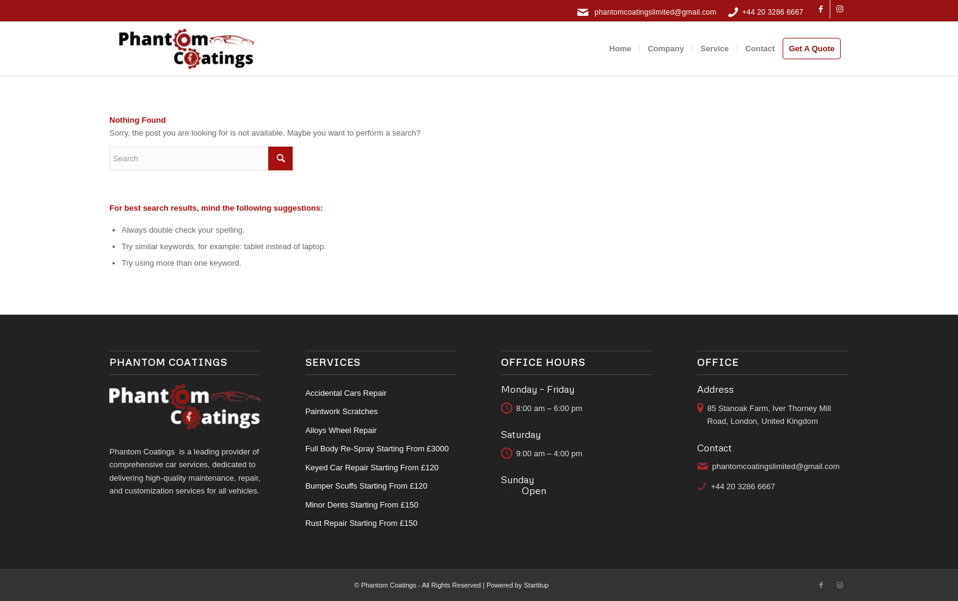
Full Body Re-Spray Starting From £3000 (377, 448)
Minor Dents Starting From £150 (362, 504)
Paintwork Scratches (341, 411)
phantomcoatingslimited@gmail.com (655, 12)
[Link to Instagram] (839, 9)
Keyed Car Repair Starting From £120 (372, 467)
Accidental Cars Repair (346, 393)
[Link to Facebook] (821, 9)
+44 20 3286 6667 (772, 12)
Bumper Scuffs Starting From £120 (366, 485)
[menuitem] (620, 49)
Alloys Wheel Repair (341, 430)
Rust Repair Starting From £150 (361, 523)
